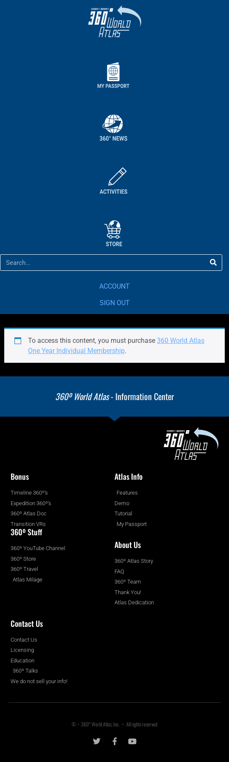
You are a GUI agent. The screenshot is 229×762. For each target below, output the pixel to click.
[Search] (213, 262)
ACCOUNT (114, 286)
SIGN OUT (115, 303)
